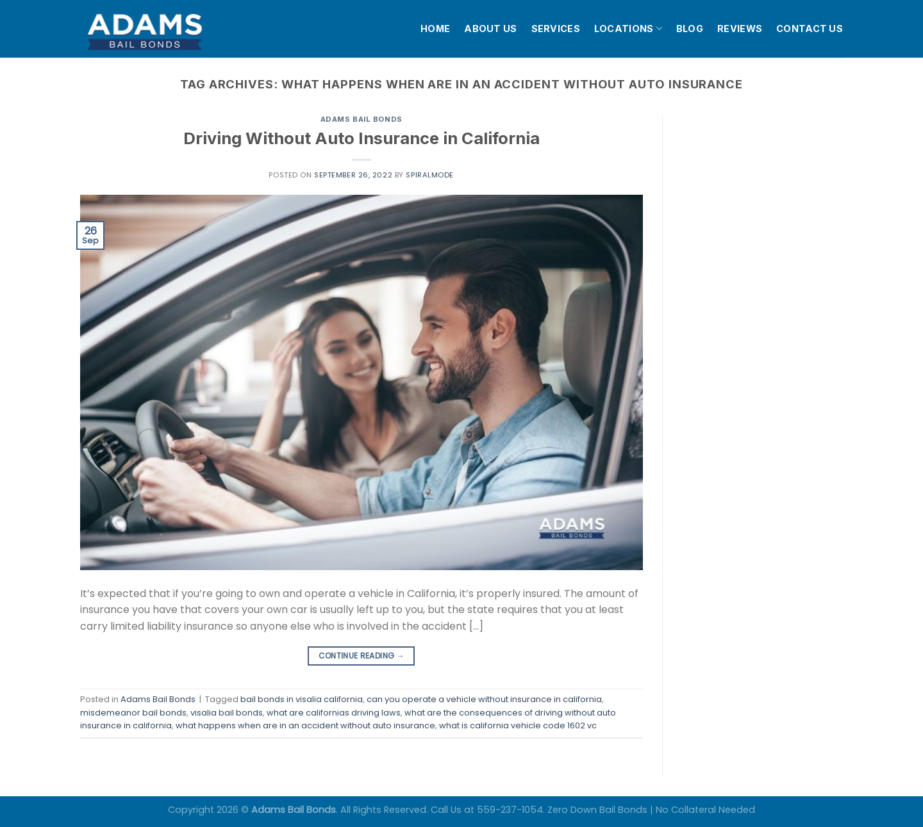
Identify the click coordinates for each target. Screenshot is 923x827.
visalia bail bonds (226, 712)
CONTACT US (809, 28)
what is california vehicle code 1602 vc (518, 725)
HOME (435, 28)
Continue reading (362, 656)
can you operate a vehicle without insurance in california (484, 699)
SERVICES (555, 28)
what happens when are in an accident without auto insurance (305, 725)
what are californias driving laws (334, 712)
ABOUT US (490, 28)
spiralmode (430, 175)
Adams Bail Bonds (361, 119)
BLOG (689, 28)
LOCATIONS (628, 28)
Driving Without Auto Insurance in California (361, 138)
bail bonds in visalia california (301, 699)
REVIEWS (739, 28)
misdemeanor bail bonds (133, 712)
